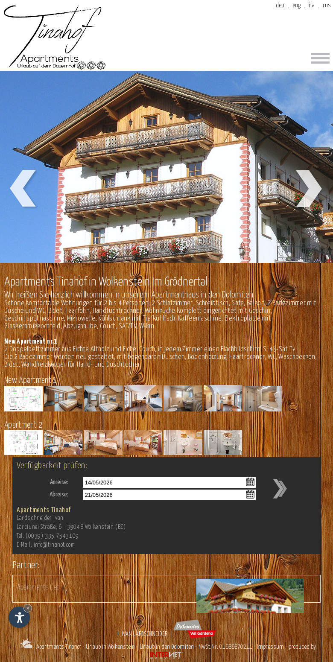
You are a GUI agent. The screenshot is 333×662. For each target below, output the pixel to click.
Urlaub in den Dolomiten (167, 647)
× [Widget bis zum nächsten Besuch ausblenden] (27, 608)
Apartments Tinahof (58, 647)
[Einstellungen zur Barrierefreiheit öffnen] (19, 617)
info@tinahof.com (54, 545)
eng (296, 5)
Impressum (270, 647)
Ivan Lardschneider (144, 634)
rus (327, 5)
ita (312, 5)
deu (280, 5)
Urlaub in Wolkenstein (110, 647)
